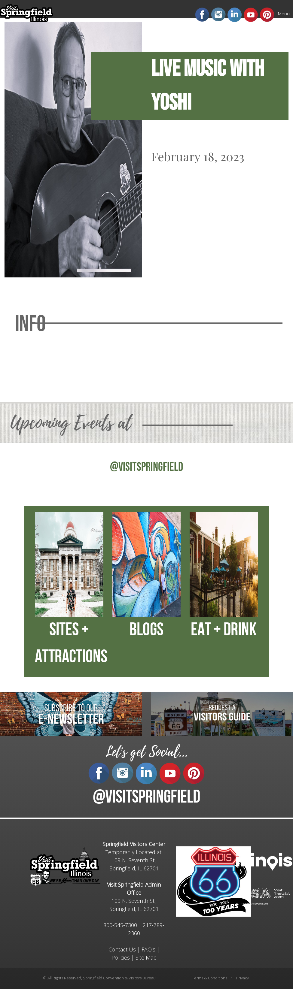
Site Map (146, 957)
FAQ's (148, 949)
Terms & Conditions (209, 978)
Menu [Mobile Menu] (284, 14)
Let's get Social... (146, 752)
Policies (120, 957)
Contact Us (122, 949)
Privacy (242, 978)
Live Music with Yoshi (207, 85)
